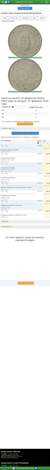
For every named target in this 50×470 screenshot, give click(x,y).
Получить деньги (25, 8)
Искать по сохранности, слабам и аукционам (25, 133)
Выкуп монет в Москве (10, 451)
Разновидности (6, 226)
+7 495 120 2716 (13, 454)
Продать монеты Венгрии (25, 124)
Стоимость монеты (7, 128)
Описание (4, 221)
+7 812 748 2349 (13, 465)
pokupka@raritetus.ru (12, 457)
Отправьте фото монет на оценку (24, 2)
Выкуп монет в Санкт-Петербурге (15, 463)
